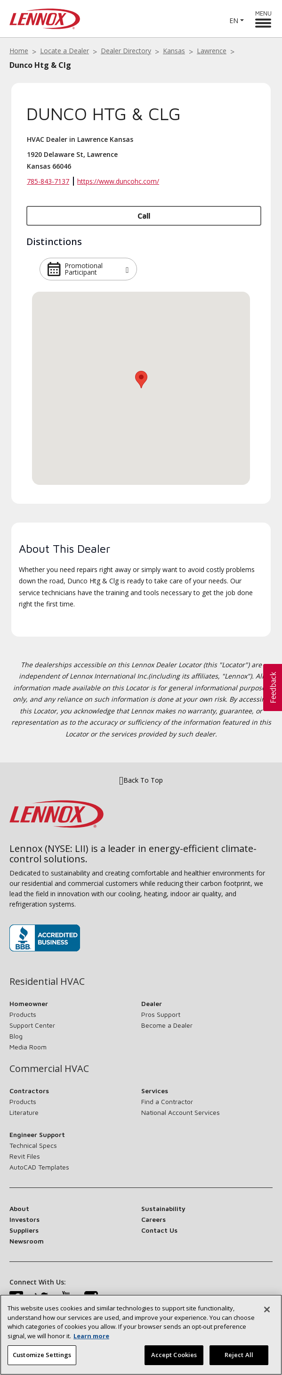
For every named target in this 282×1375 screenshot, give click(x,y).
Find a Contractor (167, 1101)
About (19, 1208)
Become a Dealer (167, 1025)
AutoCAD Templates (39, 1167)
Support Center (32, 1025)
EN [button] (233, 20)
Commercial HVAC (49, 1069)
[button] (127, 269)
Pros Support (160, 1014)
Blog (16, 1036)
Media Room (28, 1047)
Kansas (174, 50)
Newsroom (26, 1241)
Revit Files (24, 1156)
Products (22, 1014)
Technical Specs (33, 1145)
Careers (153, 1219)
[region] (141, 1334)
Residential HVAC (47, 981)
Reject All (239, 1354)
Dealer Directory (126, 50)
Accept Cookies (174, 1354)
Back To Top (141, 780)
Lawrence (211, 50)
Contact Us (159, 1230)
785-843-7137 (48, 181)
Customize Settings (42, 1354)
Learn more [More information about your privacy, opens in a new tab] (91, 1336)
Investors (24, 1219)
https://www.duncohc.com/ (118, 181)
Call (143, 216)
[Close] (267, 1309)
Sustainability (163, 1208)
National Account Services (180, 1112)
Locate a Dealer (64, 50)
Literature (24, 1112)
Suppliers (24, 1230)
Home (18, 50)
